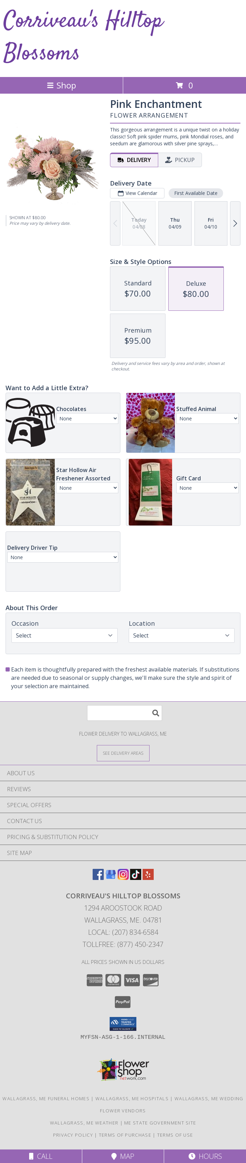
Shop (61, 85)
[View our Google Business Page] (110, 878)
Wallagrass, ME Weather (84, 1123)
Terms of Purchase (125, 1135)
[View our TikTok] (135, 878)
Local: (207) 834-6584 (123, 932)
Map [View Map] (122, 1156)
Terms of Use (175, 1135)
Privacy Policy (73, 1135)
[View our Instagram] (123, 878)
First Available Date (196, 193)
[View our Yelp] (148, 878)
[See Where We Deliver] (123, 753)
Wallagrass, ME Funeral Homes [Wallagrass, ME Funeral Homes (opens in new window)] (45, 1098)
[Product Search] (124, 713)
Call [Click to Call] (40, 1156)
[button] (123, 1024)
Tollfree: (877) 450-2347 (123, 944)
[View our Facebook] (98, 878)
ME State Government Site (160, 1123)
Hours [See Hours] (205, 1156)
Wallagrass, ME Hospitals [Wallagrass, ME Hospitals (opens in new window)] (132, 1098)
